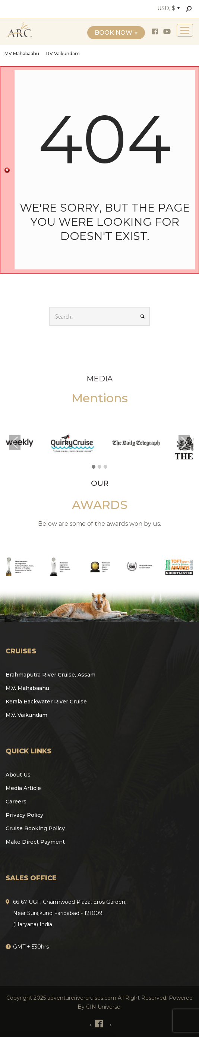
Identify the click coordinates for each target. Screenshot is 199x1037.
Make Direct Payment (35, 841)
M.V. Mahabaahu (27, 688)
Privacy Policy (24, 815)
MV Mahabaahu (21, 53)
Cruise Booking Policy (35, 828)
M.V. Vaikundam (26, 715)
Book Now (116, 32)
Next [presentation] (184, 442)
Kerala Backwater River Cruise (46, 701)
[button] (94, 467)
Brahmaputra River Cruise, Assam (50, 674)
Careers (16, 801)
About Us (18, 774)
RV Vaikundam (63, 53)
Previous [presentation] (14, 442)
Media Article (23, 788)
